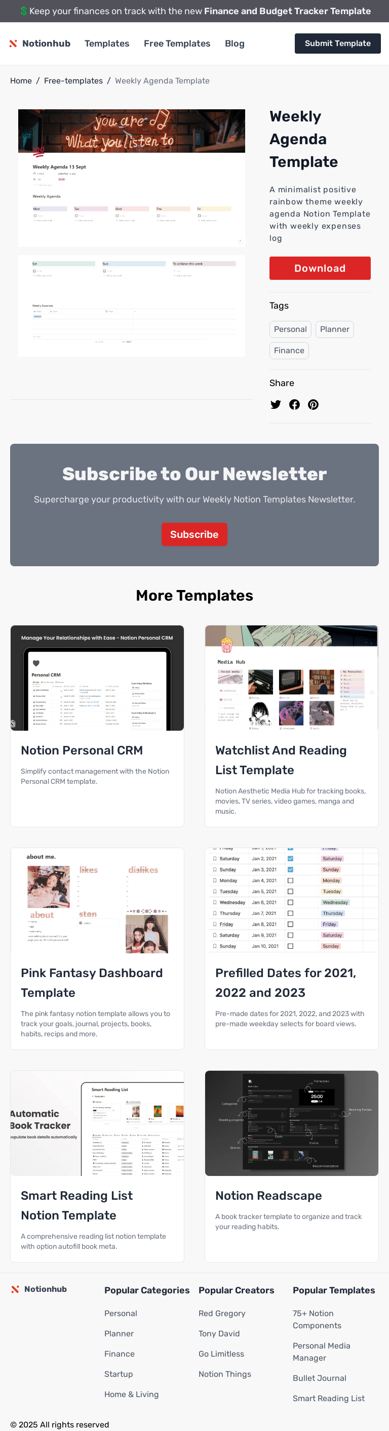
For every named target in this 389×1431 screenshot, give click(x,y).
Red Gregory (222, 1313)
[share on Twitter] (275, 404)
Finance (289, 350)
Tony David (219, 1333)
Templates (107, 43)
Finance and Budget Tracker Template (287, 11)
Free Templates (177, 43)
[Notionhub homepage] (39, 43)
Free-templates (73, 81)
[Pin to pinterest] (313, 404)
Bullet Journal (319, 1378)
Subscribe (194, 534)
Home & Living (131, 1394)
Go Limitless (221, 1354)
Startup (118, 1374)
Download (320, 268)
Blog (235, 43)
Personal (290, 329)
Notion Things (225, 1374)
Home (21, 81)
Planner (334, 329)
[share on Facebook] (294, 404)
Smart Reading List (329, 1398)
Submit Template (338, 43)
